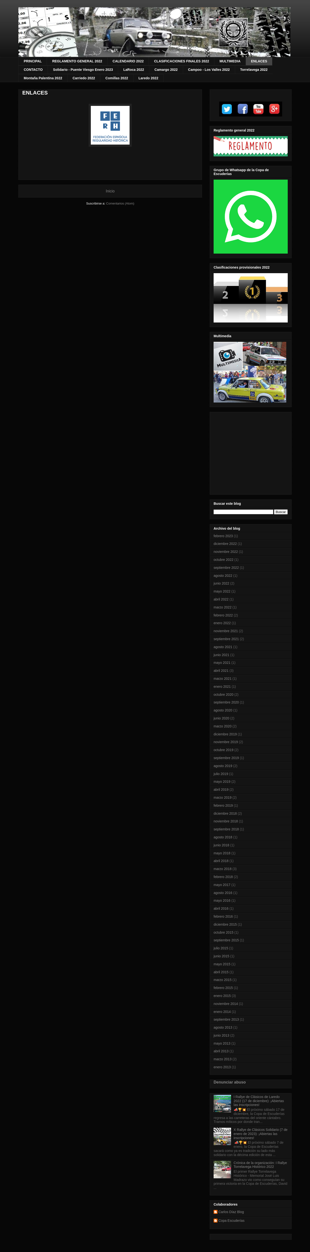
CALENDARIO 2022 (128, 61)
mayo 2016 (222, 900)
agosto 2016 (223, 893)
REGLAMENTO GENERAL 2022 (77, 61)
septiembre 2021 (226, 639)
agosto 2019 (223, 766)
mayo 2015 (222, 964)
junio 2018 (221, 845)
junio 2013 (221, 1035)
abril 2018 (221, 861)
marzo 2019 (223, 797)
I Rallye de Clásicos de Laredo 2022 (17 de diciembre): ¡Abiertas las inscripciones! (259, 1101)
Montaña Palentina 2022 (43, 78)
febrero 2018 (223, 877)
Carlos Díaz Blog (231, 1212)
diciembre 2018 (225, 813)
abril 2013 (221, 1051)
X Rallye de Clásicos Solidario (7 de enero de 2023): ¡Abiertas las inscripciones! (261, 1134)
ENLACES (259, 61)
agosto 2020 (223, 710)
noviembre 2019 (226, 742)
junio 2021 (221, 655)
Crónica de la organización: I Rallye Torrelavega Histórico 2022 (260, 1165)
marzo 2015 (223, 980)
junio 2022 (221, 583)
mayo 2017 (222, 885)
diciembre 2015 (225, 924)
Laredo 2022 (148, 78)
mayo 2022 (222, 591)
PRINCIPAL (33, 61)
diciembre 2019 (225, 734)
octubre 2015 (223, 932)
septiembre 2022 (226, 568)
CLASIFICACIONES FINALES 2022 (181, 61)
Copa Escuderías (231, 1221)
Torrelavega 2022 (254, 70)
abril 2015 (221, 972)
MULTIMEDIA (229, 61)
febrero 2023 (223, 536)
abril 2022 (221, 599)
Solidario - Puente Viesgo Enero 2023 (83, 70)
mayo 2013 (222, 1043)
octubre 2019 (223, 750)
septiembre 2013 (226, 1019)
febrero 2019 (223, 805)
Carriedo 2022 (84, 78)
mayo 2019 (222, 781)
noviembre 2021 (226, 631)
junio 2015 (221, 956)
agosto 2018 (223, 837)
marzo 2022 (223, 607)
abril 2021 (221, 671)
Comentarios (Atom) (120, 203)
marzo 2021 (223, 679)
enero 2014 (222, 1012)
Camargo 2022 (166, 70)
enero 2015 (222, 996)
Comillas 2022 (116, 78)
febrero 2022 (223, 615)
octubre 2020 (223, 694)
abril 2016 (221, 908)
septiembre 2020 (226, 702)
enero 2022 (222, 623)
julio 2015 (221, 948)
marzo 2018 (223, 869)
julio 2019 (221, 774)
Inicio (110, 191)
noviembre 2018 (226, 821)
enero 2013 (222, 1067)
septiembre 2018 (226, 829)
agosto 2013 (223, 1027)
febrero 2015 (223, 988)
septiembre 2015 (226, 940)
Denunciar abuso (230, 1082)
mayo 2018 (222, 853)
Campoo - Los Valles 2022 (209, 70)
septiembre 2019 (226, 758)
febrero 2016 (223, 916)
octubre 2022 (223, 560)
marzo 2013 (223, 1059)
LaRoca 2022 (133, 70)
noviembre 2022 (226, 552)
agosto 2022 (223, 576)
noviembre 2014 (226, 1004)
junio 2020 (221, 718)
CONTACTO (33, 70)
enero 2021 (222, 686)
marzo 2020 (223, 726)
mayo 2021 (222, 663)
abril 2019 (221, 789)
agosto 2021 (223, 647)
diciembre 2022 (225, 544)
